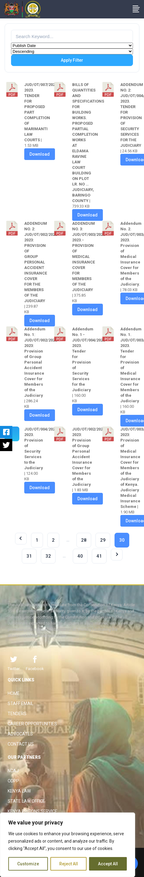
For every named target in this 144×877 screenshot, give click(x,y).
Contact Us (21, 744)
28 (84, 540)
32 (48, 556)
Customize (28, 863)
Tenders (17, 713)
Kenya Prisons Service (32, 811)
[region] (67, 845)
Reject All (68, 863)
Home (14, 693)
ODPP (13, 780)
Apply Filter (72, 60)
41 (99, 556)
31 (29, 556)
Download (39, 154)
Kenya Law (19, 791)
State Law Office (26, 801)
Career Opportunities (32, 723)
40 (80, 556)
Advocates (20, 733)
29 (103, 540)
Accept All (108, 863)
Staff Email (20, 703)
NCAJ (13, 770)
